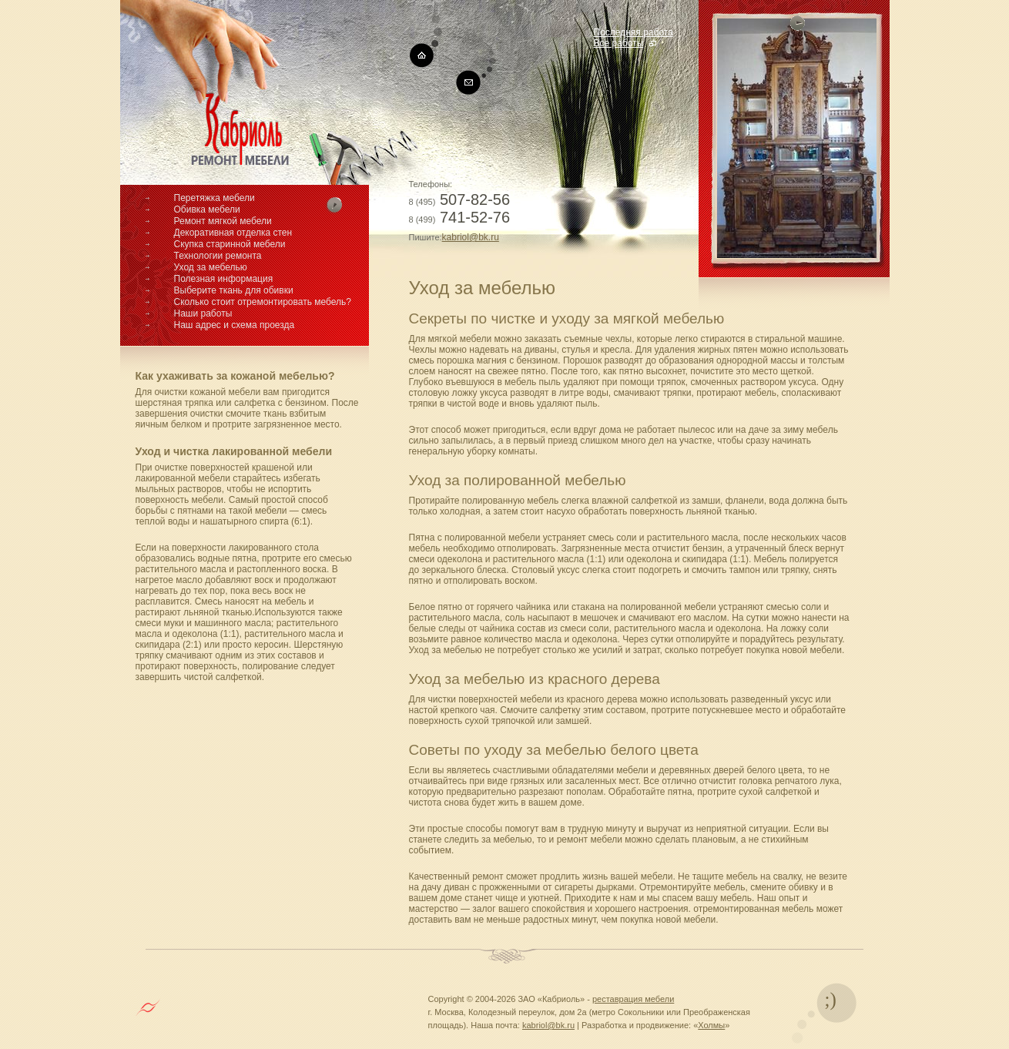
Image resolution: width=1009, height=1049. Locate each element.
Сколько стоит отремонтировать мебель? (263, 302)
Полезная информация (223, 278)
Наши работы (203, 313)
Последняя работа (633, 32)
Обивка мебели (207, 209)
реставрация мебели (633, 999)
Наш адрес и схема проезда (234, 325)
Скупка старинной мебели (230, 244)
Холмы (711, 1025)
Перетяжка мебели (214, 198)
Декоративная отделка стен (233, 232)
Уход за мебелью (210, 267)
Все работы (619, 43)
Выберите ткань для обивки (233, 290)
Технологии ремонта (218, 255)
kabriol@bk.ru (470, 237)
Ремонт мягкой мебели (223, 221)
